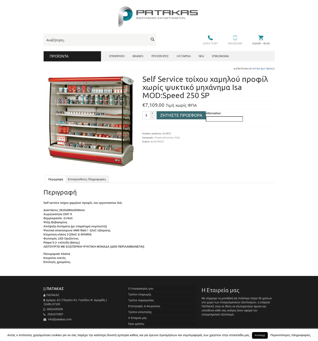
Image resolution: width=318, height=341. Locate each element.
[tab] (55, 179)
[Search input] (97, 40)
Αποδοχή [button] (260, 335)
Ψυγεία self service (263, 68)
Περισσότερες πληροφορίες (291, 335)
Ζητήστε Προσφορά (181, 115)
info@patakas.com (57, 319)
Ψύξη (177, 137)
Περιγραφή (55, 179)
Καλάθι (261, 43)
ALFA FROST (157, 141)
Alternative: (213, 113)
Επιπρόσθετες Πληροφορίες (87, 179)
